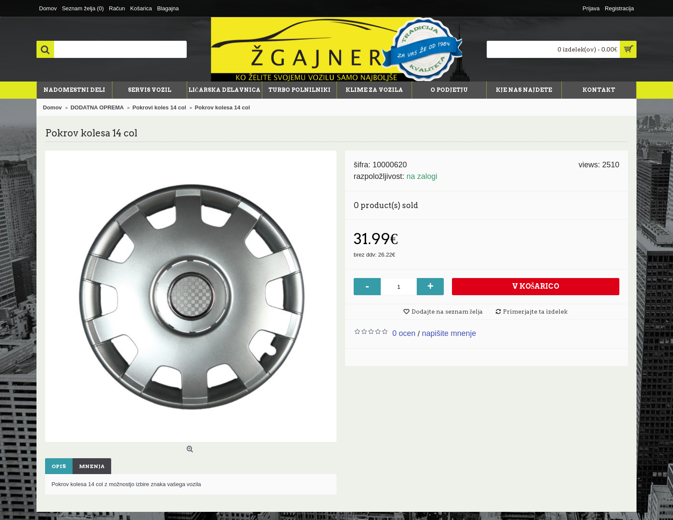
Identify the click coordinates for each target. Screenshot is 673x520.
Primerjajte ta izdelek (535, 311)
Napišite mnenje (449, 333)
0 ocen (403, 333)
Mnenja (92, 466)
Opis (59, 466)
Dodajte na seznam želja (447, 311)
